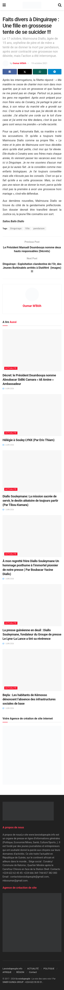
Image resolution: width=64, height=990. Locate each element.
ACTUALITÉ (10, 368)
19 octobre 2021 (39, 63)
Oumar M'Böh (19, 63)
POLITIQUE (49, 968)
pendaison (39, 228)
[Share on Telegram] (55, 71)
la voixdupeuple (23, 979)
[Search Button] (59, 5)
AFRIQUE (7, 972)
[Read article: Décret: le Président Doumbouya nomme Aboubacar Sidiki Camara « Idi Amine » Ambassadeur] (32, 350)
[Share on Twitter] (25, 71)
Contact (33, 972)
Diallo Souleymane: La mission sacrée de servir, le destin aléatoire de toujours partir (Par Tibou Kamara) (30, 500)
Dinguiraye (16, 228)
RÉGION (20, 972)
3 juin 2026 (8, 389)
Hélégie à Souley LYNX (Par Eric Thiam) (28, 440)
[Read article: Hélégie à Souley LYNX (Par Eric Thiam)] (32, 415)
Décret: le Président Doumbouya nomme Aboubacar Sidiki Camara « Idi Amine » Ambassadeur (29, 379)
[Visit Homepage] (32, 5)
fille (27, 228)
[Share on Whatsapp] (40, 71)
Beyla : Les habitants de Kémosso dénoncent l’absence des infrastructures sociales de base (29, 699)
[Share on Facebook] (10, 71)
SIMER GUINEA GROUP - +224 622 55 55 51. (23, 982)
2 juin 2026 (8, 445)
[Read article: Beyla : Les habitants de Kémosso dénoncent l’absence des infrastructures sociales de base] (32, 670)
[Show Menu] (4, 5)
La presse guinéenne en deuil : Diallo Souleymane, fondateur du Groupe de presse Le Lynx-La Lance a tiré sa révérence (32, 634)
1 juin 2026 (8, 510)
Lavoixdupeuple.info (12, 968)
